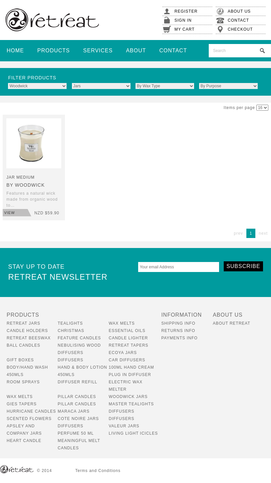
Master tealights (131, 404)
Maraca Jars (74, 411)
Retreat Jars (23, 323)
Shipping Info (178, 323)
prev (238, 233)
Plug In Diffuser (130, 374)
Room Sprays (23, 382)
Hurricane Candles (31, 411)
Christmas (71, 330)
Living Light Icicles (133, 433)
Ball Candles (23, 345)
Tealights (70, 323)
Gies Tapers (22, 404)
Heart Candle (24, 440)
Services (98, 50)
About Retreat (231, 323)
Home (15, 50)
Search (262, 50)
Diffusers (70, 360)
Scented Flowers (29, 418)
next (263, 233)
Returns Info (178, 330)
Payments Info (179, 338)
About (136, 50)
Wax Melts (122, 323)
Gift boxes (20, 360)
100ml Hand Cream (131, 367)
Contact (173, 50)
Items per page (239, 107)
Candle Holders (27, 330)
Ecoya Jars (122, 352)
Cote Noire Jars (78, 418)
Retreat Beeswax (29, 338)
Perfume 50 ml (76, 433)
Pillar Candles (77, 396)
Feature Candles (79, 338)
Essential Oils (127, 330)
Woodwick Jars (128, 396)
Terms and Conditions (98, 470)
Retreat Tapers (128, 345)
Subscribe (243, 266)
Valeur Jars (124, 426)
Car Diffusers (127, 360)
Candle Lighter (128, 338)
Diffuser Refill (77, 382)
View (9, 213)
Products (53, 50)
